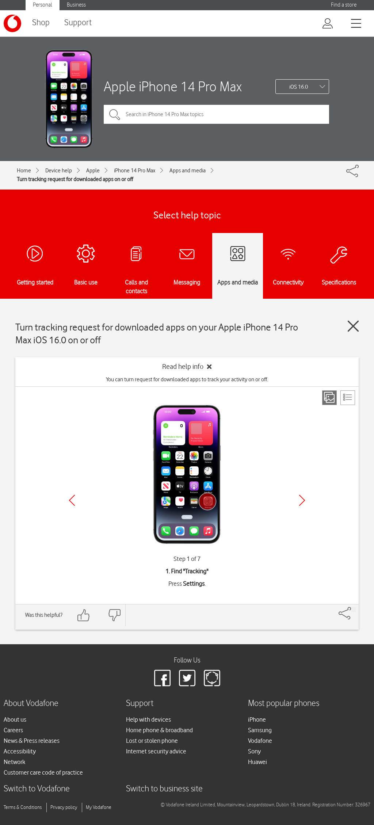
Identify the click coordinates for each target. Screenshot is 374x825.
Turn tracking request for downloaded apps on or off (75, 179)
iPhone (257, 719)
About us (15, 719)
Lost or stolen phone (152, 740)
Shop (41, 22)
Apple (93, 170)
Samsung (260, 730)
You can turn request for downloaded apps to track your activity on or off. (187, 379)
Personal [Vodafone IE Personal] (42, 5)
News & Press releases (32, 740)
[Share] (353, 609)
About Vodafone (31, 703)
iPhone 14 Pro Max (134, 170)
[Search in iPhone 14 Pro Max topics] (216, 114)
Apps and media (187, 170)
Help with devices (148, 719)
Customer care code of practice (43, 772)
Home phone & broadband (159, 730)
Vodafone (260, 740)
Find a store (343, 5)
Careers (13, 730)
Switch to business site (164, 789)
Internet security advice (156, 751)
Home (24, 170)
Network (14, 761)
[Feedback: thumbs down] (114, 615)
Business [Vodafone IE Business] (76, 5)
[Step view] (329, 397)
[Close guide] (353, 326)
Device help (58, 170)
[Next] (302, 500)
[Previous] (72, 500)
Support (78, 22)
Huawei (257, 761)
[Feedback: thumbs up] (83, 615)
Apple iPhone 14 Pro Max (173, 86)
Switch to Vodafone (37, 789)
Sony (254, 751)
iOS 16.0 (298, 87)
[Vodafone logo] (12, 23)
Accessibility (20, 751)
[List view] (347, 397)
